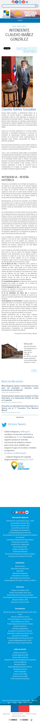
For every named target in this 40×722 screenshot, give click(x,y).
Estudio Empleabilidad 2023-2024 (20, 640)
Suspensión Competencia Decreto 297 (20, 633)
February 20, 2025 (26, 459)
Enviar (19, 48)
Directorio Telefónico (17, 714)
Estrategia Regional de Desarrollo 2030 (20, 638)
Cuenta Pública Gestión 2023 (20, 523)
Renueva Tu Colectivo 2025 (20, 602)
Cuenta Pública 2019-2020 (20, 528)
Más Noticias (20, 417)
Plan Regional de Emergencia (20, 530)
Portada (14, 26)
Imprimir (25, 48)
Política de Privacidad (31, 714)
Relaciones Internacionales (20, 569)
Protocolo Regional (20, 662)
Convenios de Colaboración (20, 544)
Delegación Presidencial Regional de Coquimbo (20, 660)
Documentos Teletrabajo (20, 636)
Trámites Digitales (20, 672)
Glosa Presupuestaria (20, 547)
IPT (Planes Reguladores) (20, 629)
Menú (20, 20)
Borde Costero (20, 566)
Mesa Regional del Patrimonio (20, 578)
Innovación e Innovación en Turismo (20, 631)
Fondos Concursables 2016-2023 (20, 593)
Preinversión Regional (20, 552)
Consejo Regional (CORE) (20, 655)
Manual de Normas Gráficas (19, 716)
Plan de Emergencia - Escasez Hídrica (20, 619)
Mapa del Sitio (6, 714)
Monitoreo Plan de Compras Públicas (20, 643)
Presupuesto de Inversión (20, 542)
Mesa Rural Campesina (19, 573)
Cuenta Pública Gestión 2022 (20, 526)
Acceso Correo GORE (20, 674)
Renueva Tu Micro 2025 (20, 600)
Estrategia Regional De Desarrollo (20, 533)
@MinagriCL (25, 432)
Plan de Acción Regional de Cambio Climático (20, 554)
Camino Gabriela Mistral (20, 657)
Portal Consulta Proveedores (20, 679)
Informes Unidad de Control (20, 617)
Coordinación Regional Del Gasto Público (20, 540)
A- (35, 48)
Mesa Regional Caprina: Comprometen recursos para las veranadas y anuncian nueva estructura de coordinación (20, 388)
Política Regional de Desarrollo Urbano (20, 624)
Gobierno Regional (22, 26)
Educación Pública (20, 664)
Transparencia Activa (20, 669)
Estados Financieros (20, 626)
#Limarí (19, 437)
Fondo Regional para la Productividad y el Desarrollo (20, 597)
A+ (31, 48)
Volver (34, 370)
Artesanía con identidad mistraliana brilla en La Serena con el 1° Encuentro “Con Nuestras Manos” (20, 408)
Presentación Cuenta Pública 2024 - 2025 (20, 521)
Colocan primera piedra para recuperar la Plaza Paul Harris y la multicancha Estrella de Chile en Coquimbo (20, 398)
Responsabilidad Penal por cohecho (20, 667)
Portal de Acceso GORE (20, 676)
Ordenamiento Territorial (20, 576)
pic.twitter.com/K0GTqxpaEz (15, 453)
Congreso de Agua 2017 (20, 549)
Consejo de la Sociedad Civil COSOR (20, 556)
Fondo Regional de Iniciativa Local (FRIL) (20, 595)
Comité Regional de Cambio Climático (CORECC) (20, 580)
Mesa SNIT (20, 571)
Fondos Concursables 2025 (20, 590)
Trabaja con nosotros (20, 653)
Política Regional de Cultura (20, 621)
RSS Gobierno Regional (30, 51)
